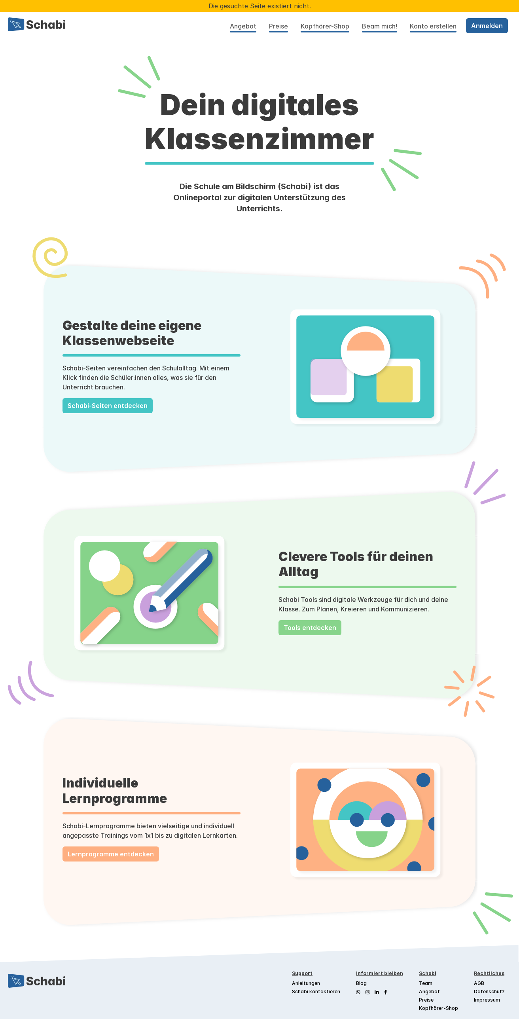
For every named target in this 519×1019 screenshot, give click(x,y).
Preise (278, 26)
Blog (361, 983)
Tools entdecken (310, 628)
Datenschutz (489, 991)
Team (425, 983)
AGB (479, 983)
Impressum (487, 1000)
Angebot (243, 26)
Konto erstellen (433, 26)
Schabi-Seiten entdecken (108, 406)
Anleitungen (306, 983)
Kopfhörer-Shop (325, 26)
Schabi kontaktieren (316, 991)
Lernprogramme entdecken (111, 854)
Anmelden (487, 26)
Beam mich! (379, 26)
